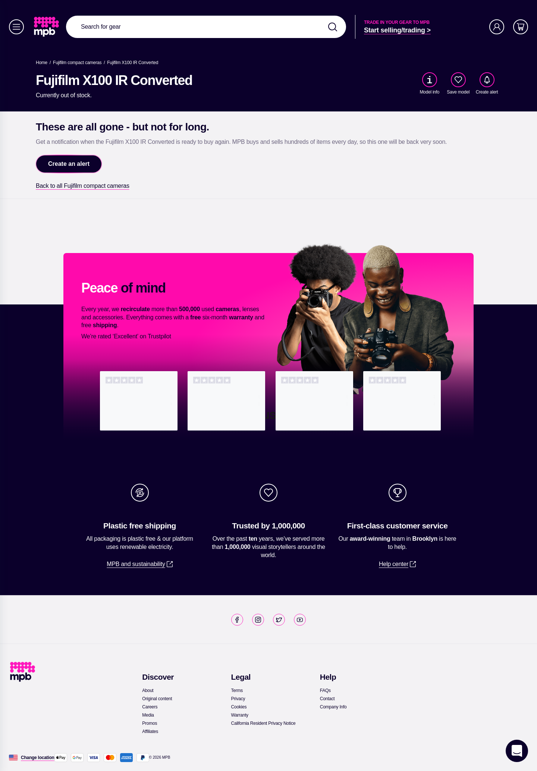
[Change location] (37, 757)
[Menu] (16, 26)
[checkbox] (458, 79)
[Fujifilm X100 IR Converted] (132, 62)
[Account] (496, 26)
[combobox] (206, 27)
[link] (47, 27)
